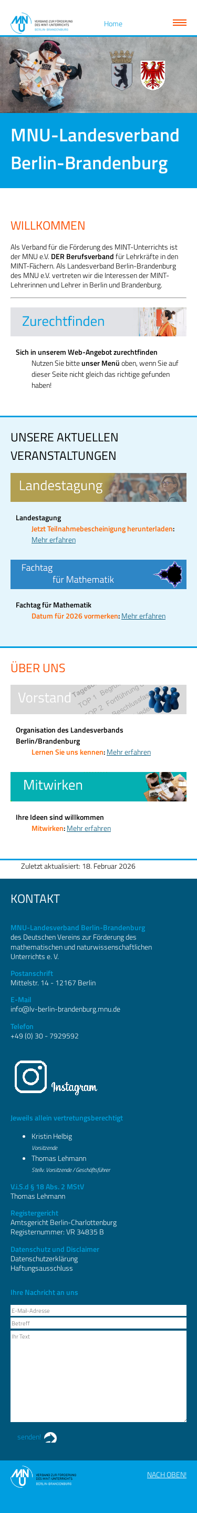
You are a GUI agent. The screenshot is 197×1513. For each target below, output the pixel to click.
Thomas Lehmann (59, 1158)
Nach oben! (166, 1474)
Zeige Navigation (179, 22)
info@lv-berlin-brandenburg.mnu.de (65, 1008)
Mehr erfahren (54, 539)
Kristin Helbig (52, 1135)
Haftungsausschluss (42, 1267)
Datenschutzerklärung (44, 1258)
